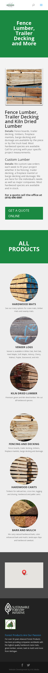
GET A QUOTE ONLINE (18, 213)
